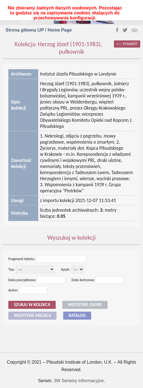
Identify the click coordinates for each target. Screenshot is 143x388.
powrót (130, 44)
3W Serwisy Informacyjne (79, 380)
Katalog (77, 315)
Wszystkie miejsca (32, 315)
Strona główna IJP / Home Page (39, 30)
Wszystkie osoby (85, 304)
